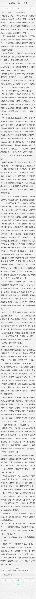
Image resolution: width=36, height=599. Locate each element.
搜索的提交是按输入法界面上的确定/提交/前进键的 (15, 570)
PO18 (18, 584)
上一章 (6, 8)
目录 (18, 8)
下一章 (29, 8)
